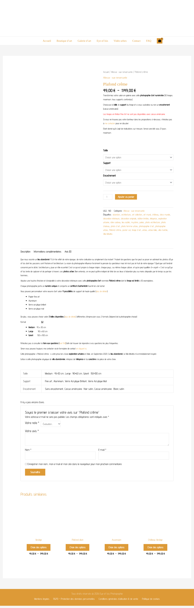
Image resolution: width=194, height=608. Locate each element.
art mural (150, 215)
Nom (28, 450)
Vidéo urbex (119, 40)
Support (107, 163)
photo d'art (134, 226)
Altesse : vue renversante (123, 71)
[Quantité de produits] (108, 197)
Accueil (48, 40)
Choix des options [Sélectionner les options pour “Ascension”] (116, 549)
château (158, 215)
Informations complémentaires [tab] (48, 252)
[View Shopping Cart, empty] (158, 41)
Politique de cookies (150, 601)
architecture (127, 215)
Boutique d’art (65, 40)
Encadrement (109, 175)
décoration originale (137, 219)
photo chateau (121, 226)
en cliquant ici (81, 349)
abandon (116, 215)
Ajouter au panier (126, 197)
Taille (105, 150)
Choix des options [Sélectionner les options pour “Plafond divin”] (77, 549)
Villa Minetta (129, 234)
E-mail (102, 450)
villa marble (118, 234)
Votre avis (32, 432)
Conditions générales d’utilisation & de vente (118, 601)
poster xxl (145, 230)
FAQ (147, 40)
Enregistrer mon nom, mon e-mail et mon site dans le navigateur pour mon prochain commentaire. (75, 465)
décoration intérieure (119, 219)
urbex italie (107, 234)
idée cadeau (126, 222)
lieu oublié (137, 222)
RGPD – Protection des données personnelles (73, 601)
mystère (145, 222)
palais (153, 222)
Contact (136, 40)
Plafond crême (133, 230)
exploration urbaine (111, 222)
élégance (163, 219)
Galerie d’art (84, 40)
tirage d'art (156, 230)
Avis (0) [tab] (69, 252)
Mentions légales (42, 601)
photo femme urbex (148, 226)
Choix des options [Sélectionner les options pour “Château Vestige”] (155, 549)
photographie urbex (117, 230)
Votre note (32, 423)
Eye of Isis (102, 40)
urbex (164, 230)
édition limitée (152, 219)
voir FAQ (62, 344)
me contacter (110, 123)
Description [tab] (26, 252)
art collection (139, 215)
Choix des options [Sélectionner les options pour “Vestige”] (38, 549)
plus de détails (101, 292)
